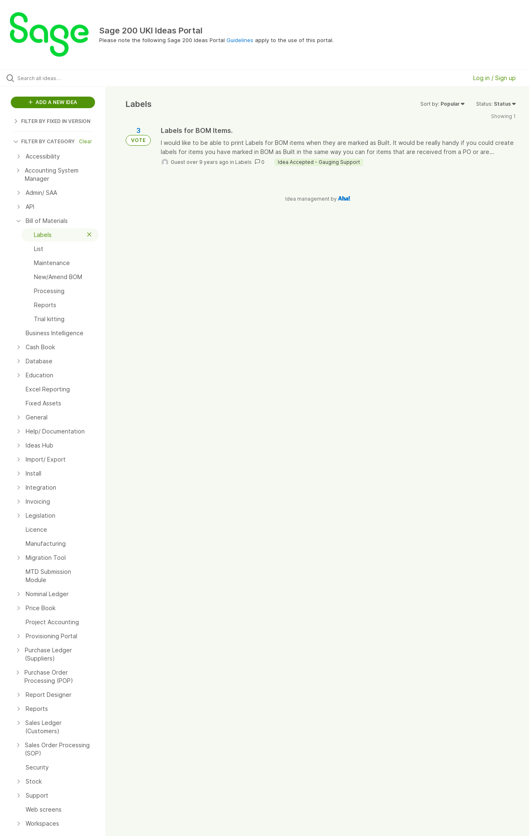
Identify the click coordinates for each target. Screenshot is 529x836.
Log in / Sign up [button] (494, 77)
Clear (85, 141)
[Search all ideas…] (63, 78)
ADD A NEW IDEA (53, 102)
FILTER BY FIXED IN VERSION (52, 121)
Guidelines (239, 40)
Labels (243, 162)
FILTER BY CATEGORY (44, 141)
